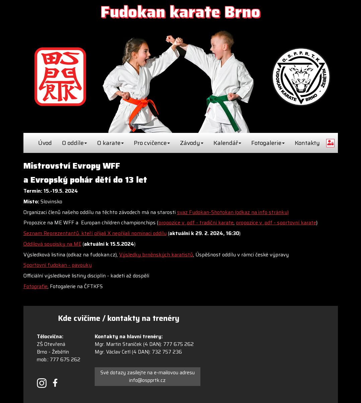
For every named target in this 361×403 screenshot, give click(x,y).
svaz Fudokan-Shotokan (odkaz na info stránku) (233, 212)
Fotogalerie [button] (268, 143)
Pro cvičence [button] (152, 143)
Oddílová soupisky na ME (52, 244)
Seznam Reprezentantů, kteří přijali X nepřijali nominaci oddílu (95, 233)
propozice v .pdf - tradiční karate (196, 223)
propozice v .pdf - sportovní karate (276, 223)
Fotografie (35, 286)
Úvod (45, 143)
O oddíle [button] (74, 143)
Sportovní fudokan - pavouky (57, 265)
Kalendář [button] (227, 143)
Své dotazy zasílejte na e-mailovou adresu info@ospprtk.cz (147, 376)
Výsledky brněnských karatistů (156, 255)
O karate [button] (110, 143)
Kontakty (307, 143)
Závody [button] (191, 143)
